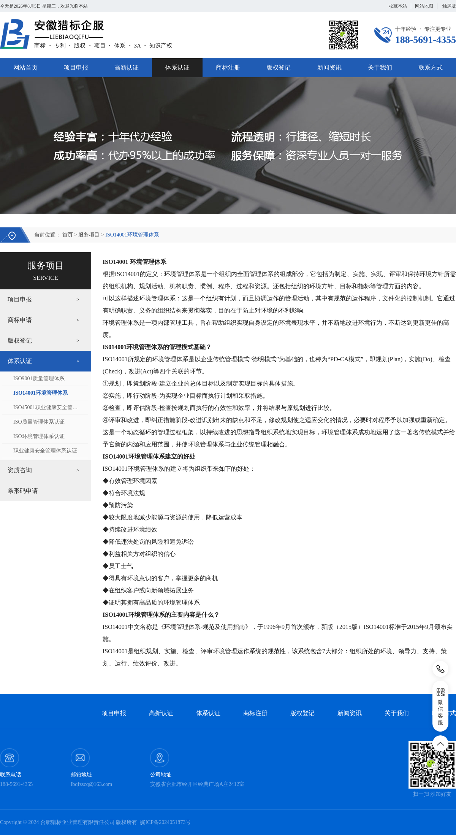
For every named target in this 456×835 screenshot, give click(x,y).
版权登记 (278, 67)
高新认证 (126, 67)
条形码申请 (23, 490)
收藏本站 (398, 6)
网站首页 (25, 67)
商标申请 (20, 320)
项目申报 (76, 67)
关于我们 (380, 67)
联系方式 (430, 67)
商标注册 (228, 67)
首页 (67, 235)
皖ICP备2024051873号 (165, 822)
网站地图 (424, 6)
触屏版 (449, 6)
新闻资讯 (329, 67)
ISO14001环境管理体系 (132, 235)
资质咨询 (20, 470)
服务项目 (89, 235)
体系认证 (177, 67)
